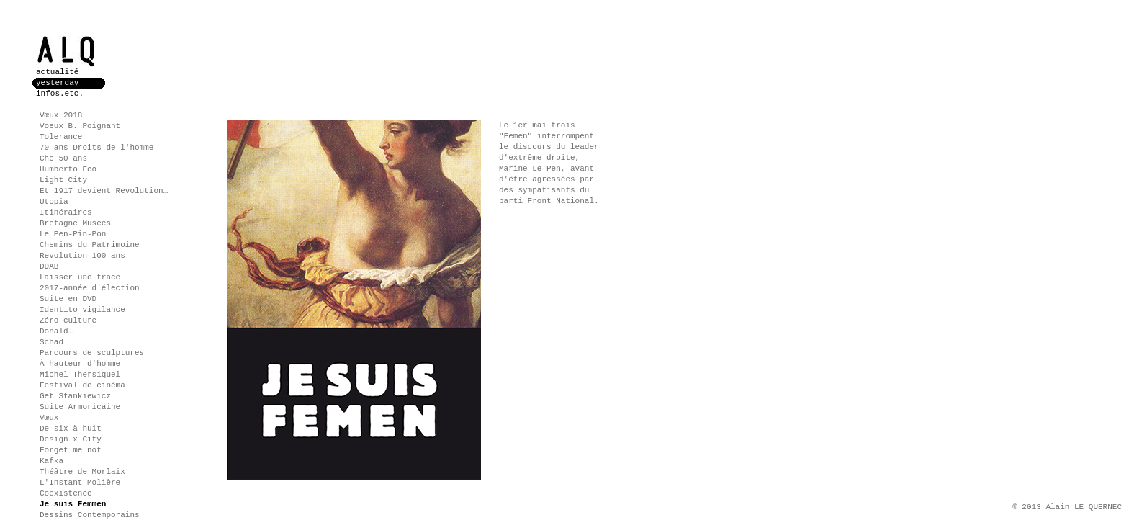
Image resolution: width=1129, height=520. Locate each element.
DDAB (49, 266)
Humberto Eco (68, 169)
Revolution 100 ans (82, 255)
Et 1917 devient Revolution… (104, 191)
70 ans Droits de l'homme (96, 147)
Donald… (56, 331)
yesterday (57, 83)
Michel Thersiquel (80, 374)
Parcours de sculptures (92, 353)
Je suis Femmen (73, 504)
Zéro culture (68, 320)
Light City (63, 180)
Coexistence (66, 493)
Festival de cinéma (82, 385)
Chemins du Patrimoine (90, 245)
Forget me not (71, 450)
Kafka (51, 461)
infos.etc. (60, 93)
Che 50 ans (63, 158)
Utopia (54, 201)
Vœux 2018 (61, 115)
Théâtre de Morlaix (82, 471)
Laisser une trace (80, 277)
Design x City (71, 439)
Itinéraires (66, 212)
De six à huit (71, 428)
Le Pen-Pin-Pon (73, 234)
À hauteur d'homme (80, 363)
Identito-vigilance (82, 309)
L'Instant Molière (80, 482)
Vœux (49, 417)
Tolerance (61, 137)
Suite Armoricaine (80, 407)
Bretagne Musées (75, 223)
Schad (51, 342)
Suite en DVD (68, 299)
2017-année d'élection (90, 288)
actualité (57, 72)
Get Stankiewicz (75, 396)
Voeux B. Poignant (80, 126)
